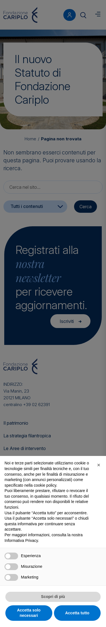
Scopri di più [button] (53, 596)
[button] (98, 464)
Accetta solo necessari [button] (28, 613)
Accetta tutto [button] (77, 613)
